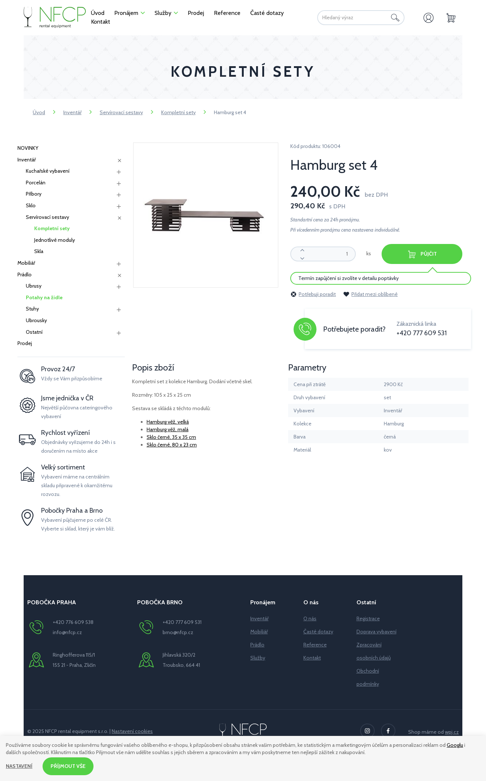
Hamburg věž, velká (168, 421)
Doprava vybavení (376, 631)
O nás (309, 618)
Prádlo (24, 274)
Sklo (31, 205)
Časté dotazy (318, 631)
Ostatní (34, 332)
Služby (257, 657)
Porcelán (35, 182)
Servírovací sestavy (121, 112)
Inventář (72, 112)
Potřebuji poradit (313, 294)
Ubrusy (33, 286)
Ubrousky (36, 320)
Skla (38, 251)
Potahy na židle (44, 297)
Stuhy (32, 308)
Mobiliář (26, 263)
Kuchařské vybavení (47, 171)
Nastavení (19, 766)
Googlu (455, 745)
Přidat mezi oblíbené (370, 294)
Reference (315, 644)
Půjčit (422, 254)
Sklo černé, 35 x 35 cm (171, 437)
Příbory (33, 194)
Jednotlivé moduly (54, 240)
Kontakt (312, 657)
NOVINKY (27, 148)
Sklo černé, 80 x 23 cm (172, 444)
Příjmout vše (68, 766)
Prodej (24, 343)
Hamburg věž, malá (167, 429)
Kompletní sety (178, 112)
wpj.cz (452, 732)
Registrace (368, 618)
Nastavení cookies (132, 731)
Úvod (39, 112)
